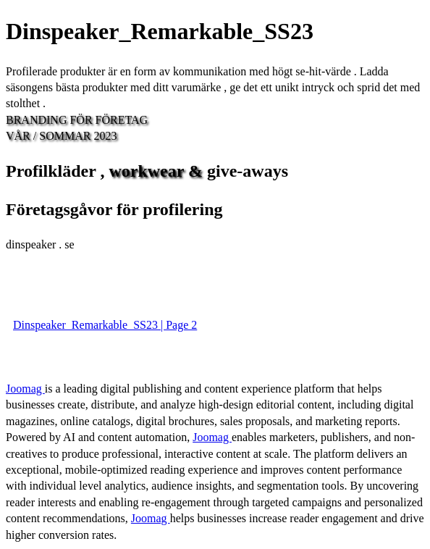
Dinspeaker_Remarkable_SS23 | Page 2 (105, 325)
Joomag (25, 388)
